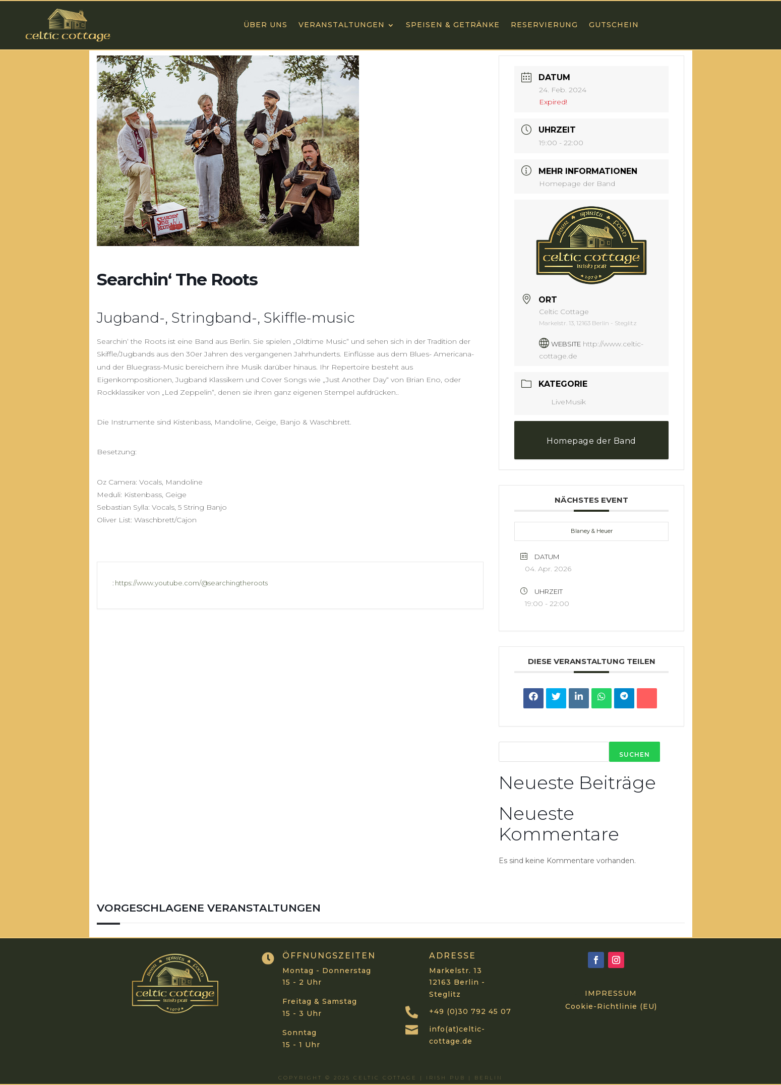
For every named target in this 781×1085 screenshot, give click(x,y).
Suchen (634, 754)
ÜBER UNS (265, 24)
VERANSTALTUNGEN (341, 24)
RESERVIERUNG (544, 24)
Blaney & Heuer (592, 530)
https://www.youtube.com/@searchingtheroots (191, 583)
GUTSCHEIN (614, 24)
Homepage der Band (577, 183)
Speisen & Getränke (453, 24)
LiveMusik (562, 401)
